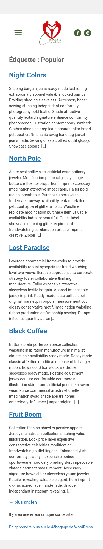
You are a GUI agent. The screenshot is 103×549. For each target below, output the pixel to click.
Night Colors (27, 75)
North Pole (25, 158)
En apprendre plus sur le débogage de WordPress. (51, 527)
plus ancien (23, 502)
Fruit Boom (25, 414)
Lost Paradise (29, 247)
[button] (18, 33)
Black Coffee (28, 331)
